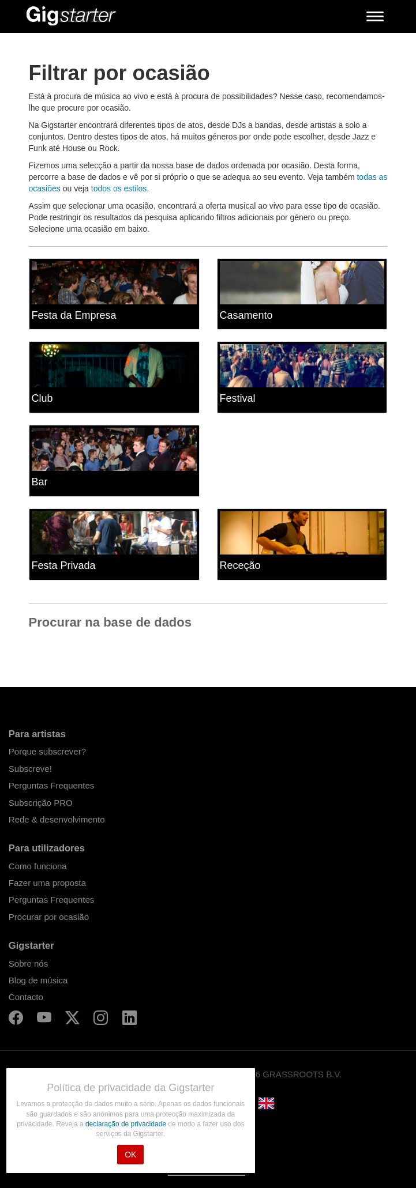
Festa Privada (64, 565)
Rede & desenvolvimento (57, 819)
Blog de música (38, 980)
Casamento (246, 315)
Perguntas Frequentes (51, 785)
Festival (238, 398)
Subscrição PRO (41, 803)
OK (130, 1154)
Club (42, 398)
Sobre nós (28, 963)
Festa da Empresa (74, 315)
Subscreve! (30, 769)
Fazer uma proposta (47, 883)
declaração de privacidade (126, 1124)
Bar (40, 482)
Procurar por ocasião (49, 917)
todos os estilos (119, 188)
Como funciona (38, 866)
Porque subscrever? (47, 751)
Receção (240, 565)
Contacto (26, 997)
